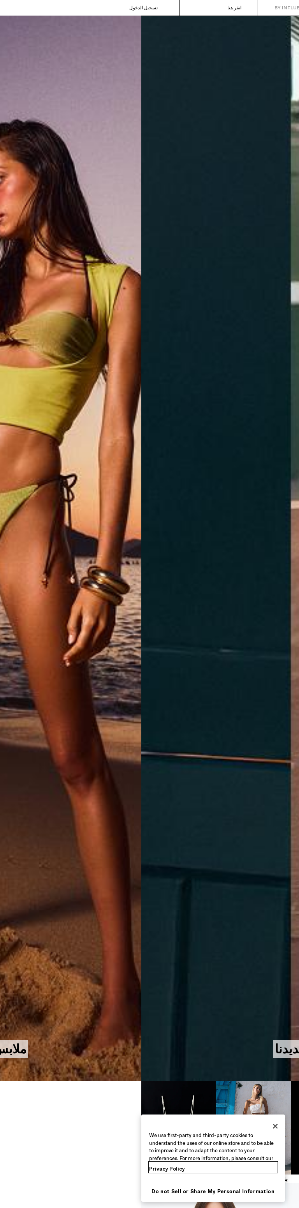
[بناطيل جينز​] (187, 1132)
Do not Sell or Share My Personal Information (72, 1191)
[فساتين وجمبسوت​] (261, 1132)
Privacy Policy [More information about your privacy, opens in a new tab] (26, 1169)
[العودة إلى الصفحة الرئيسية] (260, 8)
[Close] (133, 1126)
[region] (72, 1158)
